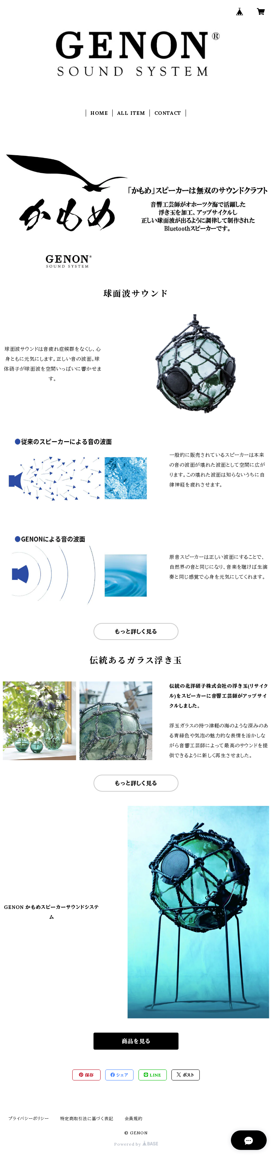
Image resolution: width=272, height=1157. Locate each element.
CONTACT (168, 113)
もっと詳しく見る (136, 631)
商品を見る (136, 1041)
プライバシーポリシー (28, 1118)
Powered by (136, 1144)
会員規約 (134, 1118)
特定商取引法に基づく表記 (86, 1118)
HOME (99, 113)
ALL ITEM (131, 113)
